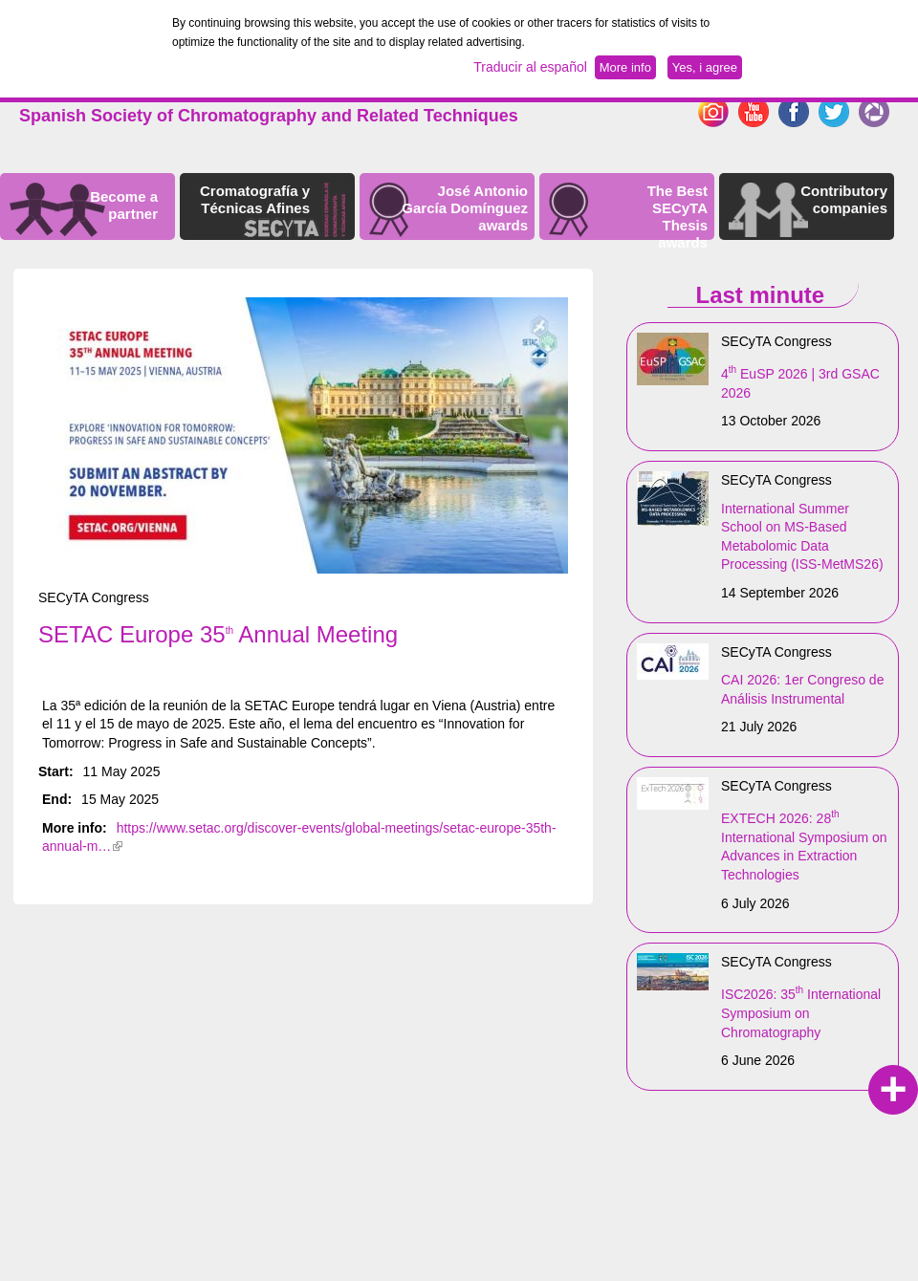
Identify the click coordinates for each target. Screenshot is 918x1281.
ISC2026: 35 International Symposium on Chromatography (801, 1013)
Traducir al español (530, 67)
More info (625, 67)
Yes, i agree (704, 67)
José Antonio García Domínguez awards (465, 208)
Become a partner (124, 205)
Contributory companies (843, 199)
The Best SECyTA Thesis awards (677, 216)
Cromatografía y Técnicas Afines (255, 199)
